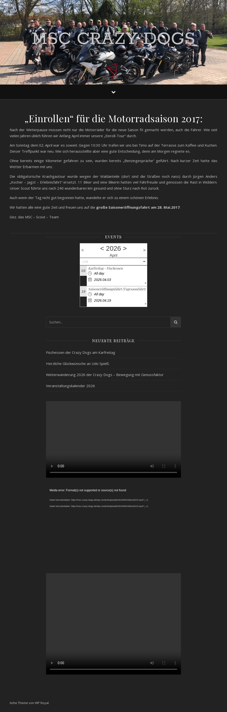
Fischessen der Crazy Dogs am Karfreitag (80, 352)
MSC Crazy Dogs (113, 39)
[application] (113, 525)
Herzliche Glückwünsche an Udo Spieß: (77, 363)
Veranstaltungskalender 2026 (70, 385)
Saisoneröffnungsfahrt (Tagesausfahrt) (117, 289)
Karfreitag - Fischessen (105, 268)
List (85, 261)
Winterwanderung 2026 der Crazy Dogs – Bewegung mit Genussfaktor (105, 374)
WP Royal (42, 703)
